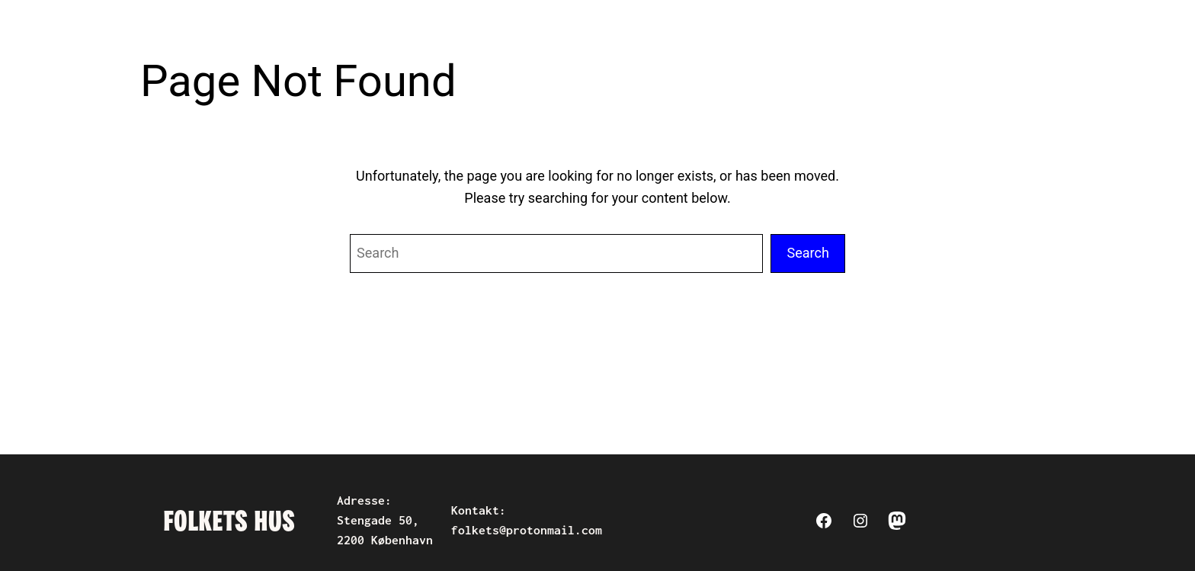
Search (808, 253)
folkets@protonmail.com (526, 530)
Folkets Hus (229, 520)
